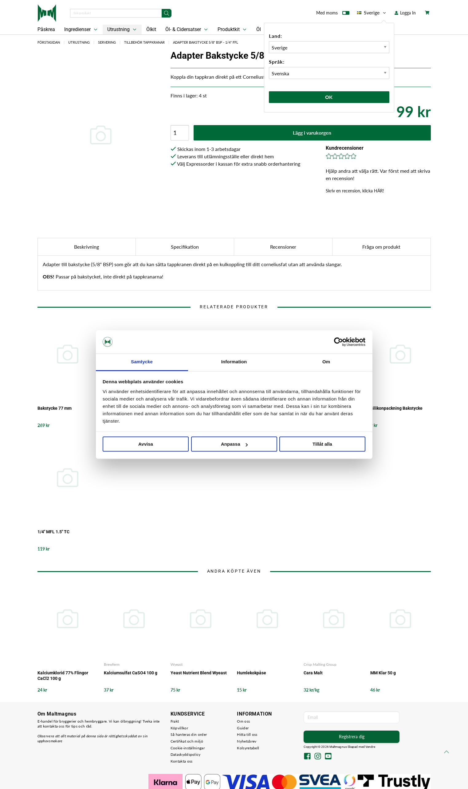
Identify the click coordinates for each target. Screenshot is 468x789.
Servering (107, 42)
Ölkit (151, 29)
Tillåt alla (322, 444)
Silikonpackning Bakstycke (396, 408)
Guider (243, 728)
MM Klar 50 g (383, 672)
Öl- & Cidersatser (187, 29)
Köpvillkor (179, 728)
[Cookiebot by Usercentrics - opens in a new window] (338, 341)
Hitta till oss (247, 734)
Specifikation (185, 247)
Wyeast (177, 664)
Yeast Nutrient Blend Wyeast (199, 672)
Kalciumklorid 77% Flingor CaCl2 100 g (62, 675)
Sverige (372, 12)
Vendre (370, 746)
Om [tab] (326, 362)
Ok (329, 97)
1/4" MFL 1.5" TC (53, 531)
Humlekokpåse (251, 672)
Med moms (332, 14)
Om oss (243, 721)
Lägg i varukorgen (312, 133)
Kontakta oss (182, 761)
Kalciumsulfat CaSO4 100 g (130, 672)
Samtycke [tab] (142, 362)
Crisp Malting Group (320, 664)
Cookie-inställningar (188, 748)
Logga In (405, 12)
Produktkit (233, 29)
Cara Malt (313, 672)
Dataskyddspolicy (186, 754)
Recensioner (283, 247)
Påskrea (46, 29)
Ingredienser (81, 29)
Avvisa (145, 444)
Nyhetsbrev (246, 741)
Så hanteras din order (189, 734)
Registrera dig (351, 736)
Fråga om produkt (381, 247)
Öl (258, 29)
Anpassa (234, 444)
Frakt (175, 721)
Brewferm (112, 664)
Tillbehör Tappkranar (144, 42)
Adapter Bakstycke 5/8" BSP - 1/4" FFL (205, 42)
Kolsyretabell (248, 748)
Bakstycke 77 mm (54, 408)
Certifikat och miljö (187, 741)
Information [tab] (234, 362)
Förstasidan (48, 42)
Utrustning (122, 29)
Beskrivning (86, 247)
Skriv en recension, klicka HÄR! (355, 190)
